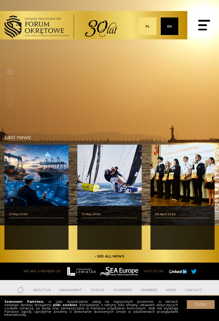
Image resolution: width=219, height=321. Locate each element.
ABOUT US (42, 290)
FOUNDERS (122, 290)
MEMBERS (149, 290)
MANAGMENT (71, 290)
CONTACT (193, 290)
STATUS (97, 290)
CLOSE (200, 304)
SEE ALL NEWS (110, 256)
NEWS (171, 290)
